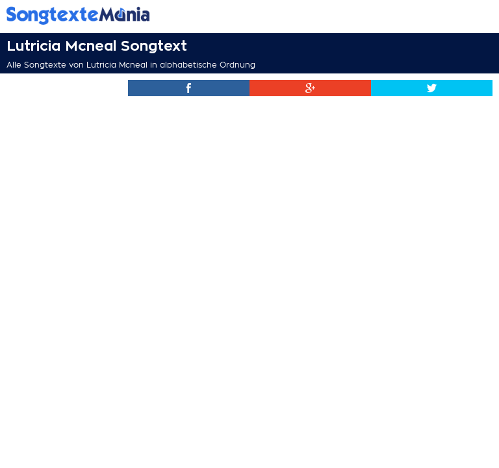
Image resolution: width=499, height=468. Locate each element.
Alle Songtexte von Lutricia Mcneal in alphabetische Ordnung (130, 65)
